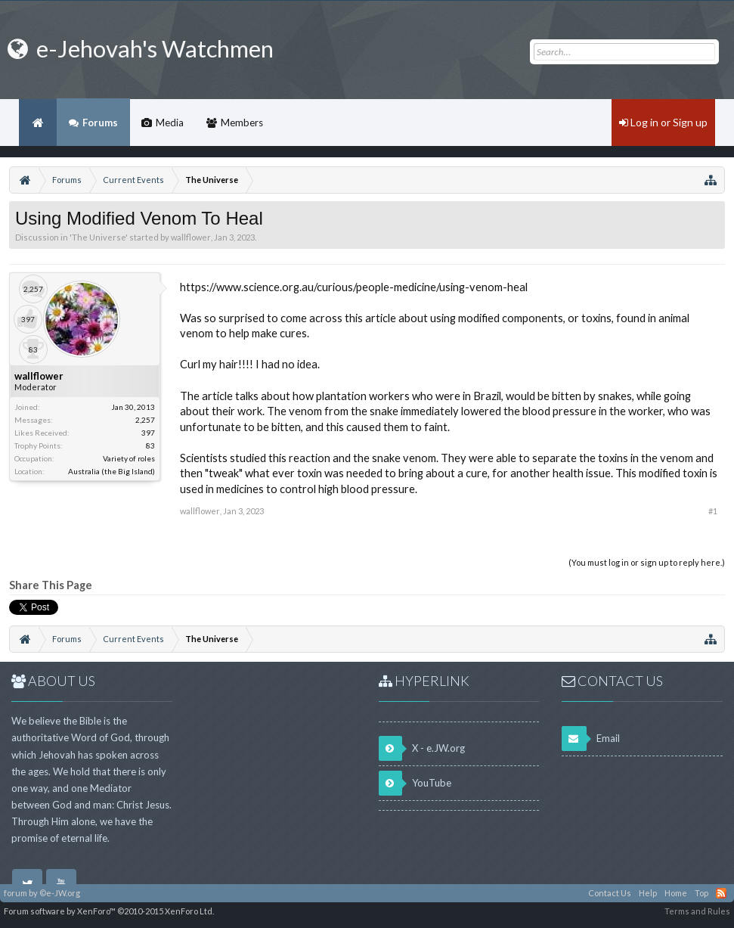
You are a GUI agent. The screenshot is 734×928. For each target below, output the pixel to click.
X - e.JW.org (422, 748)
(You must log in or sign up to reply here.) (646, 562)
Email (591, 738)
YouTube (415, 783)
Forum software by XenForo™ (109, 911)
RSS (721, 893)
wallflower (191, 237)
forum (15, 893)
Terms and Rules (697, 911)
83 (150, 445)
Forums (100, 122)
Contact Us (609, 893)
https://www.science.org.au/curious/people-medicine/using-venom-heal (354, 287)
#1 (712, 511)
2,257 (145, 419)
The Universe (98, 237)
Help (648, 893)
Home (38, 122)
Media (170, 122)
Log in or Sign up (663, 122)
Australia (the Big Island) (111, 471)
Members (242, 122)
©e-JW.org (59, 893)
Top (701, 893)
